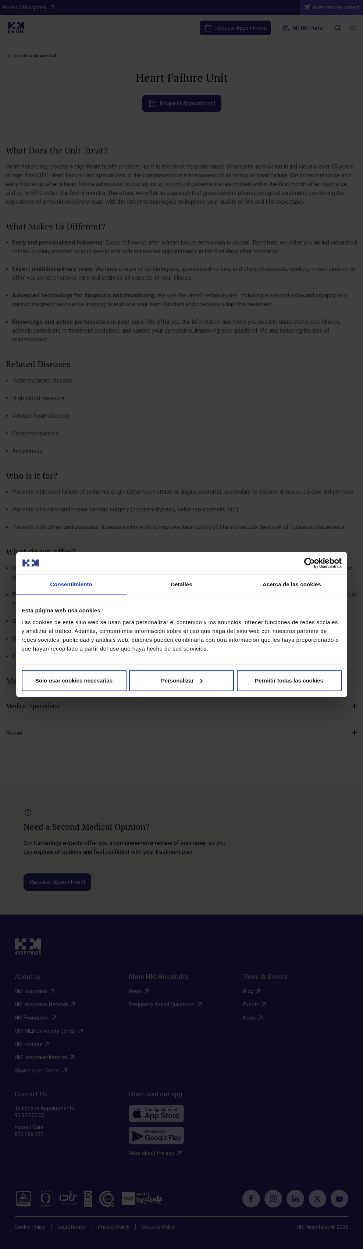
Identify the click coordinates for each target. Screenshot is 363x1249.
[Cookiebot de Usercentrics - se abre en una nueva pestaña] (309, 563)
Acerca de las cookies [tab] (292, 584)
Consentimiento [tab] (71, 584)
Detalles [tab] (181, 584)
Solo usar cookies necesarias (74, 680)
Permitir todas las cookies (289, 680)
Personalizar (182, 680)
